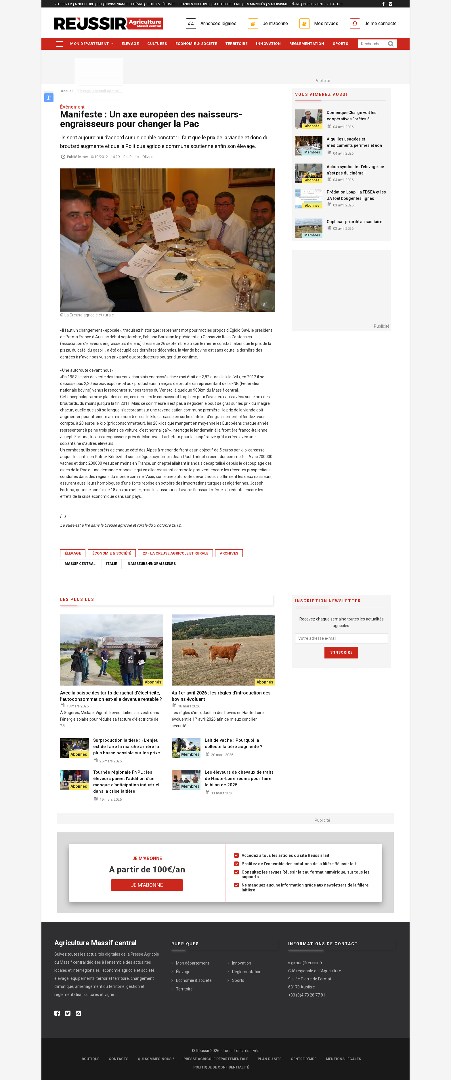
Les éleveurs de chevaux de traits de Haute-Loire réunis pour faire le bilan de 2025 (239, 778)
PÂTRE (295, 4)
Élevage (130, 43)
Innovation (268, 43)
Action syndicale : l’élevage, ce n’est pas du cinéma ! (355, 169)
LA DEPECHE (222, 4)
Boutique (90, 1059)
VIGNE (319, 4)
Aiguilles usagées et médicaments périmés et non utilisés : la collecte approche (354, 145)
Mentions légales (343, 1059)
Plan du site (269, 1059)
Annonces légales (218, 23)
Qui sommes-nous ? (156, 1059)
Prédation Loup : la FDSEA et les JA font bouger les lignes (356, 195)
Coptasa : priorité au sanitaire (354, 221)
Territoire (236, 43)
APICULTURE (84, 4)
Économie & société (196, 43)
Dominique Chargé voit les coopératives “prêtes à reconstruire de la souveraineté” (357, 119)
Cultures (157, 43)
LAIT (237, 4)
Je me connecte (380, 23)
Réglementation (306, 43)
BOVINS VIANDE (116, 4)
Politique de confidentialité (221, 1067)
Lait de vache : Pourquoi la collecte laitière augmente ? (233, 743)
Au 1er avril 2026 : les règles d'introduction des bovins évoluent (221, 696)
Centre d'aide (303, 1059)
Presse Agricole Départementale (216, 1059)
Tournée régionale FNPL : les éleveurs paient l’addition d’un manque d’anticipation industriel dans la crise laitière (126, 782)
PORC (307, 4)
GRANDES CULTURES (194, 4)
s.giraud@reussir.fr (305, 963)
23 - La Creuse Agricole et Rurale (175, 553)
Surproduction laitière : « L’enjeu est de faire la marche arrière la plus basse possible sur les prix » (126, 747)
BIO (99, 4)
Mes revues (326, 23)
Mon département (91, 43)
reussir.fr (63, 4)
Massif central (80, 564)
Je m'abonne (275, 23)
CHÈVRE (137, 4)
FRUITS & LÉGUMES (160, 4)
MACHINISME (278, 4)
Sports (340, 43)
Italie (111, 564)
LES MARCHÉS (254, 4)
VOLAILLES (334, 4)
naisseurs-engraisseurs (152, 564)
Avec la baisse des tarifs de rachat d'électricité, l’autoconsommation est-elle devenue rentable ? (111, 696)
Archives (229, 553)
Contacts (118, 1059)
